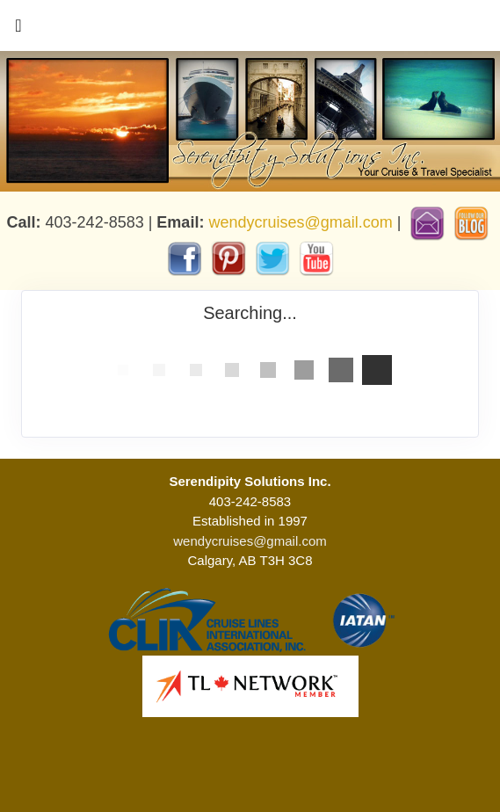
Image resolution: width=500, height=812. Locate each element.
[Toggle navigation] (18, 30)
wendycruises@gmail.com (300, 222)
